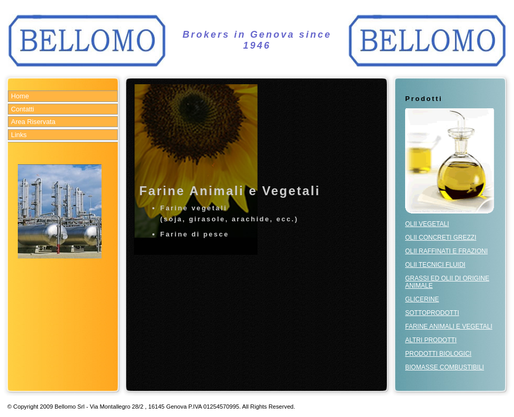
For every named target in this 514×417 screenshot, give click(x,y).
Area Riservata (33, 122)
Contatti (22, 109)
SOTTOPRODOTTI (432, 313)
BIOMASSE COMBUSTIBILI (444, 367)
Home (20, 96)
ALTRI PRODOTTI (430, 340)
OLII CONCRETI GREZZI (440, 237)
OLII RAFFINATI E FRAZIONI (446, 251)
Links (19, 135)
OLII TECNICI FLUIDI (435, 264)
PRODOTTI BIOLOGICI (438, 353)
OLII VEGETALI (427, 224)
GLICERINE (422, 299)
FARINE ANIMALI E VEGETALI (449, 326)
